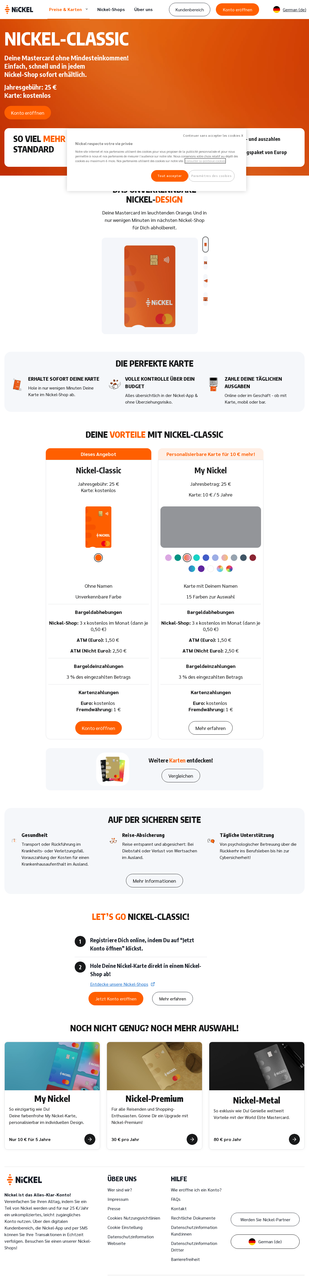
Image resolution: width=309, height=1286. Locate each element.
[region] (156, 160)
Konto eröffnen (237, 9)
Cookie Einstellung (125, 1223)
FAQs (176, 1195)
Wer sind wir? (120, 1185)
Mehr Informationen (154, 871)
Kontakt (179, 1204)
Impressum (118, 1195)
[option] (98, 548)
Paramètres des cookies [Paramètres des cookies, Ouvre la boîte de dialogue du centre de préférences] (211, 176)
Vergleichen (180, 766)
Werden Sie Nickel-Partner (265, 1215)
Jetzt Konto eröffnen (88, 989)
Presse (114, 1204)
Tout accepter (169, 176)
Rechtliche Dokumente (193, 1213)
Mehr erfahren (210, 718)
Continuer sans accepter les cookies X (213, 135)
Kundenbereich (189, 9)
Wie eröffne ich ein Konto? (196, 1185)
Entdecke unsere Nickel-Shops (91, 974)
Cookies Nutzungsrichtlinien (134, 1213)
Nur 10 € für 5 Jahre (30, 1135)
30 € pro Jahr (125, 1135)
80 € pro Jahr (227, 1135)
